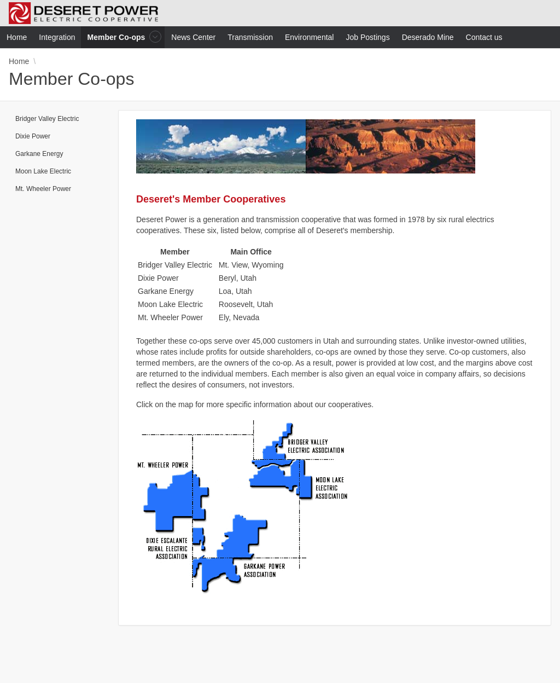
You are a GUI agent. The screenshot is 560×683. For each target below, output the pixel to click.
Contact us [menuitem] (484, 37)
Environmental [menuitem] (309, 37)
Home (19, 61)
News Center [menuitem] (193, 37)
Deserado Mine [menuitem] (428, 37)
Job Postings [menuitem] (367, 37)
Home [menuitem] (17, 37)
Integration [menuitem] (57, 37)
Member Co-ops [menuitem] (118, 37)
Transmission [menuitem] (250, 37)
